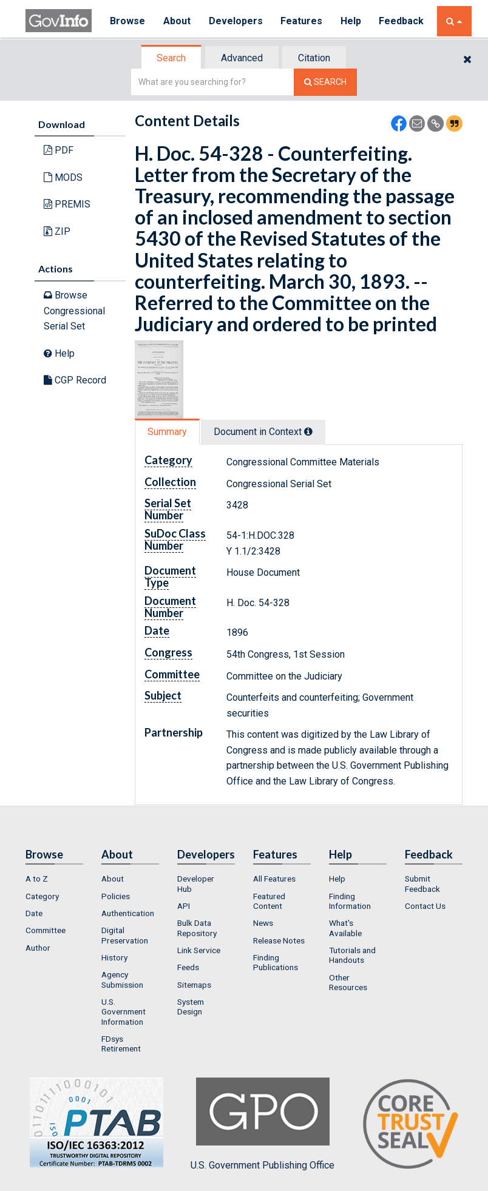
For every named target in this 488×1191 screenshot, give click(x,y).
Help (351, 21)
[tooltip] (308, 431)
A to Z (36, 878)
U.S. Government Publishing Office (262, 1124)
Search (171, 58)
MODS (63, 177)
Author (37, 948)
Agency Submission (122, 979)
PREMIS (67, 204)
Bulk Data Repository (197, 927)
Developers (236, 21)
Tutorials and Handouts (352, 955)
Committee (45, 930)
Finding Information (350, 901)
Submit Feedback (422, 883)
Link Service (198, 950)
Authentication (127, 913)
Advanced (242, 58)
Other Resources (348, 982)
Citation (314, 58)
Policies (115, 896)
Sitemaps (194, 985)
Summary (167, 431)
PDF (58, 150)
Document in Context (263, 431)
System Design (190, 1006)
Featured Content (269, 901)
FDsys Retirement (121, 1043)
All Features (274, 878)
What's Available (345, 927)
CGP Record (75, 380)
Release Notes (279, 940)
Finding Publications (275, 962)
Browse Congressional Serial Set (74, 310)
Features (302, 21)
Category (42, 896)
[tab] (172, 58)
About (177, 21)
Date (33, 913)
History (114, 957)
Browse (127, 21)
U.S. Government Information (123, 1012)
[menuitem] (54, 878)
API (183, 906)
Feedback (402, 21)
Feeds (188, 967)
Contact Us (425, 906)
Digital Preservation (124, 935)
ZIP (57, 231)
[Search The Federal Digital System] (325, 82)
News (263, 923)
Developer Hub (195, 883)
